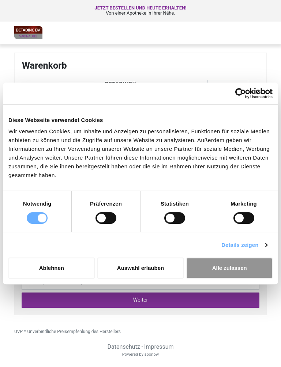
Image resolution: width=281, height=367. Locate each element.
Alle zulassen (229, 268)
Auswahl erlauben (140, 268)
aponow (151, 354)
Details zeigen (239, 245)
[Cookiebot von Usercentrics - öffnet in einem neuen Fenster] (241, 93)
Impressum (159, 346)
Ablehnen (51, 268)
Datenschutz (123, 346)
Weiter (140, 300)
